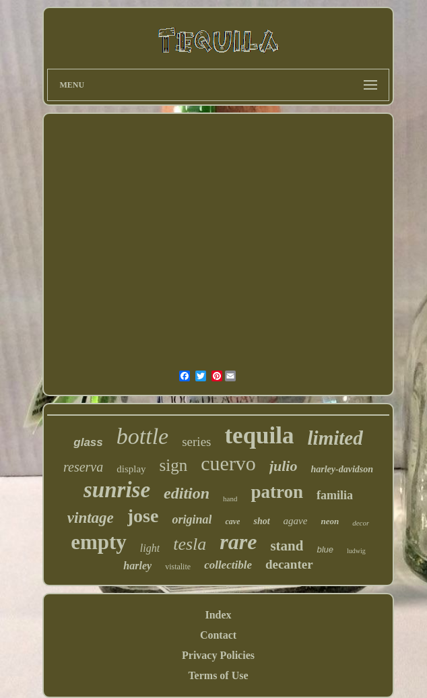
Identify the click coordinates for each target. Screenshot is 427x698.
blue (325, 549)
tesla (189, 544)
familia (335, 495)
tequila (259, 435)
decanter (289, 564)
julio (283, 465)
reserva (83, 466)
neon (330, 521)
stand (286, 546)
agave (296, 520)
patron (277, 492)
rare (238, 542)
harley (137, 565)
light (150, 548)
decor (360, 523)
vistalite (178, 566)
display (131, 469)
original (191, 519)
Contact (218, 635)
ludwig (356, 550)
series (196, 442)
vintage (90, 517)
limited (335, 438)
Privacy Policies (218, 655)
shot (261, 521)
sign (174, 465)
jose (143, 515)
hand (230, 499)
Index (218, 615)
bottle (142, 436)
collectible (228, 565)
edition (186, 493)
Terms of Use (218, 675)
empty (99, 542)
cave (232, 521)
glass (87, 442)
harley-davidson (341, 469)
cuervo (228, 463)
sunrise (117, 490)
